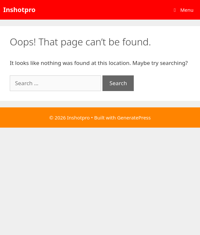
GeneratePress (134, 117)
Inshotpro (19, 9)
